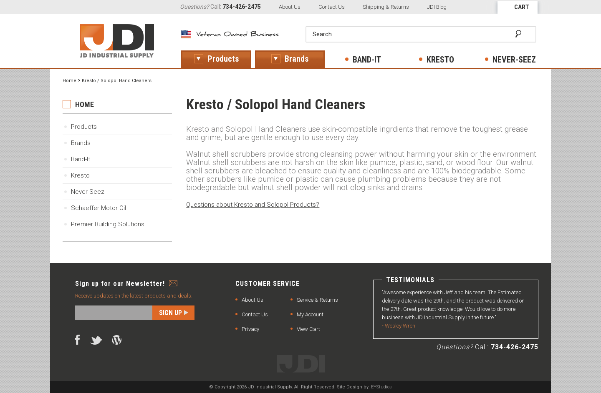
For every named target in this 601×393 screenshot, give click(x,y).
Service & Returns (317, 300)
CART (521, 7)
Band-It (80, 159)
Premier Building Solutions (107, 224)
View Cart (308, 329)
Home (69, 80)
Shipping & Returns (386, 7)
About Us (289, 7)
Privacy (250, 329)
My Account (310, 314)
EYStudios (381, 387)
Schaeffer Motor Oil (98, 208)
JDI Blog (437, 7)
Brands (81, 143)
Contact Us (331, 7)
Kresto (80, 175)
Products (84, 126)
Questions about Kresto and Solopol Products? (252, 204)
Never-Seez (87, 191)
